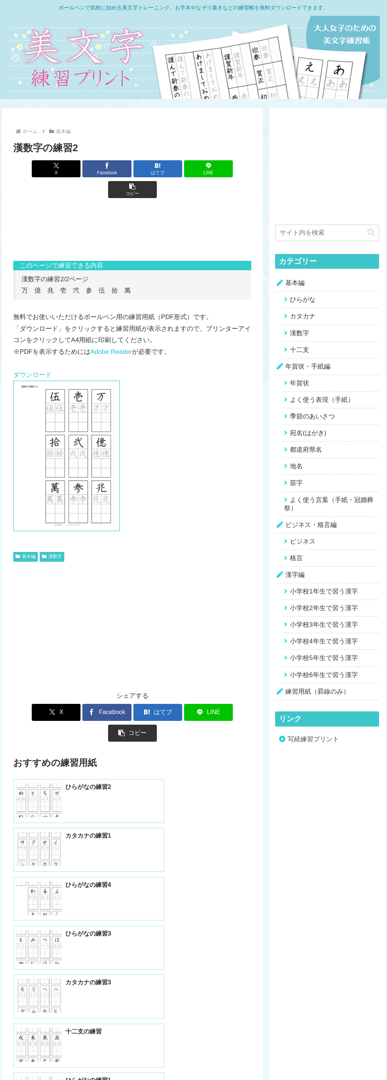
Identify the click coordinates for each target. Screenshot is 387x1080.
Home (156, 1057)
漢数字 (52, 535)
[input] (327, 233)
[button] (212, 168)
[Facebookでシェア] (92, 168)
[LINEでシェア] (172, 168)
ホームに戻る (193, 1019)
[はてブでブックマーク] (132, 168)
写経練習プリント (313, 739)
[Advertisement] (132, 212)
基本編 (25, 535)
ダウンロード (32, 354)
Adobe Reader (111, 331)
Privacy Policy (192, 1057)
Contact (228, 1057)
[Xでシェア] (52, 168)
